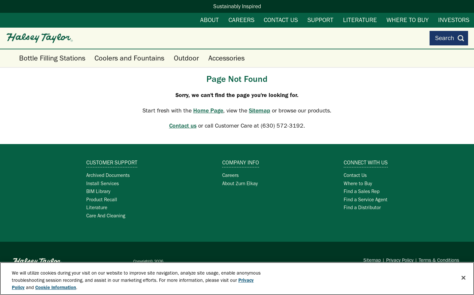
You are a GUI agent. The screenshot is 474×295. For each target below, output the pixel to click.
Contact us (183, 125)
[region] (237, 278)
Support (320, 20)
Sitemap (259, 110)
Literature (360, 20)
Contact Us (281, 20)
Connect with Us (366, 162)
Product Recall (101, 199)
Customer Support (111, 162)
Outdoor (186, 58)
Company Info (240, 162)
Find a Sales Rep (362, 191)
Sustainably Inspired (237, 6)
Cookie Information (55, 287)
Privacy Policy (399, 260)
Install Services (102, 183)
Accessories (226, 58)
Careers (241, 20)
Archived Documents (108, 175)
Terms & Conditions (439, 260)
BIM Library (98, 191)
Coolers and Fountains (129, 58)
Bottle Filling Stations (52, 58)
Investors (453, 20)
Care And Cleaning (105, 215)
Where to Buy (407, 20)
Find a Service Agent (365, 199)
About (209, 20)
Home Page (208, 110)
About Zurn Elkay (240, 183)
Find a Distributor (362, 207)
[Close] (463, 278)
